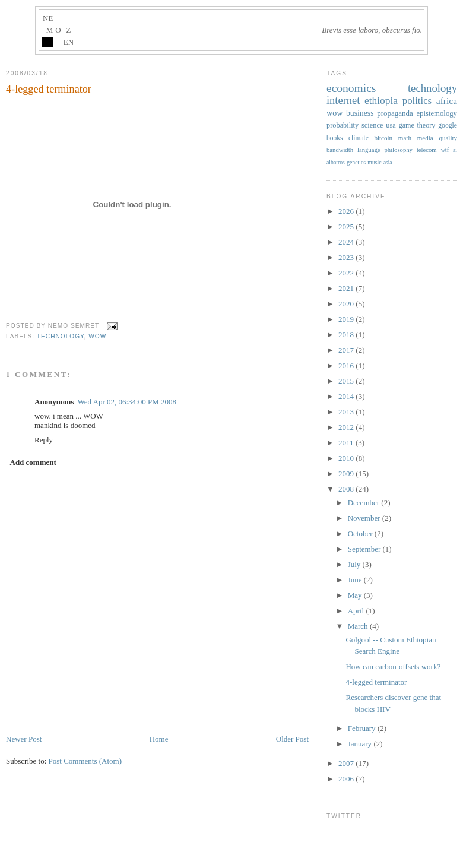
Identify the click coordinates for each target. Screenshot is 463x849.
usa (390, 125)
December (365, 502)
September (365, 548)
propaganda (395, 113)
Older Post (292, 738)
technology (60, 336)
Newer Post (24, 738)
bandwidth (339, 150)
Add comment (33, 462)
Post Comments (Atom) (85, 760)
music (374, 162)
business (360, 113)
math (404, 137)
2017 (347, 350)
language (368, 150)
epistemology (436, 113)
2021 (347, 288)
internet (343, 100)
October (361, 533)
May (356, 595)
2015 (347, 380)
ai (455, 150)
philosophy (399, 150)
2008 (347, 488)
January (361, 743)
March (359, 626)
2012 (347, 427)
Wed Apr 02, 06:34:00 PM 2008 (126, 401)
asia (387, 163)
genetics (356, 162)
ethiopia (381, 100)
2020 (347, 303)
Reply (43, 439)
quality (448, 137)
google (447, 125)
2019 (347, 319)
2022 (347, 272)
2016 (347, 365)
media (425, 137)
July (355, 564)
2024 (347, 241)
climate (358, 137)
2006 (347, 778)
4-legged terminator (48, 89)
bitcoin (383, 137)
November (365, 518)
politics (417, 100)
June (356, 579)
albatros (335, 162)
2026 (347, 211)
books (334, 137)
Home (159, 738)
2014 (347, 396)
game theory (417, 125)
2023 (347, 257)
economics (351, 88)
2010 (347, 458)
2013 (347, 411)
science (372, 125)
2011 (347, 442)
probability (342, 125)
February (363, 728)
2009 (347, 473)
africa (446, 101)
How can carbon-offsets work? (392, 666)
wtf (445, 150)
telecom (427, 150)
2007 (347, 763)
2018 (347, 334)
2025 (347, 226)
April (357, 610)
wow (97, 336)
